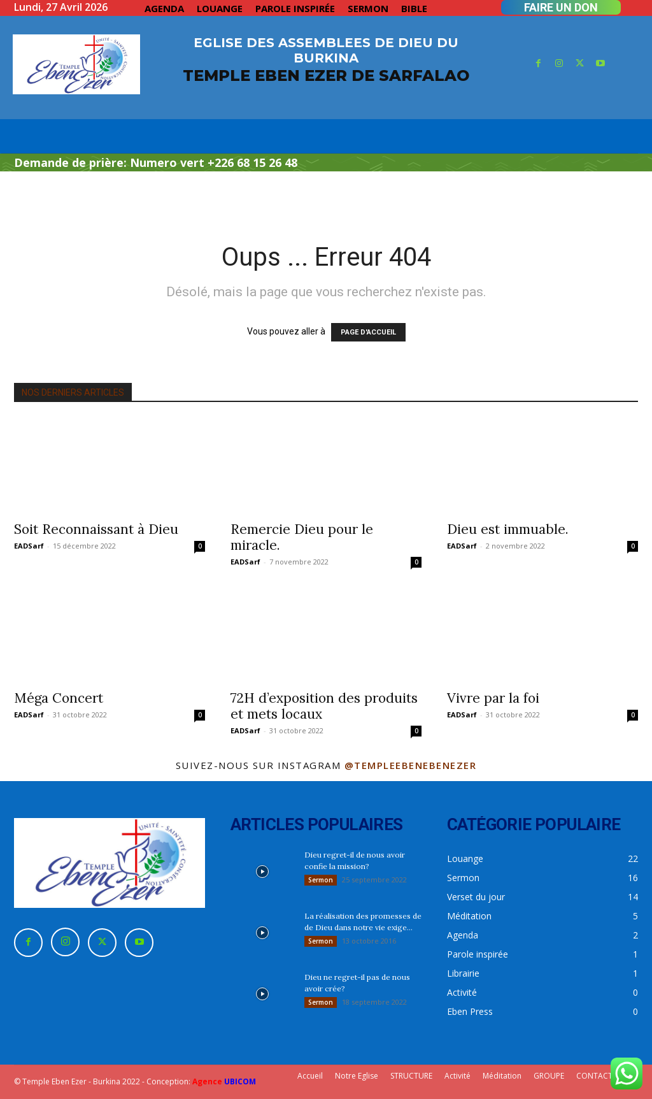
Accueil (310, 1075)
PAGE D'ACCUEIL (368, 332)
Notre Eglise (356, 1075)
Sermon (320, 879)
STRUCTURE (411, 1075)
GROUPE (549, 1075)
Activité (457, 1075)
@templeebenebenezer (410, 765)
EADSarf (29, 545)
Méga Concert (58, 698)
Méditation (502, 1075)
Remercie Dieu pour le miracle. (301, 537)
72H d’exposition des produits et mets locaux (324, 705)
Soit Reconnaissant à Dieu (96, 529)
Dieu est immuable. (508, 529)
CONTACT (594, 1075)
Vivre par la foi (493, 698)
